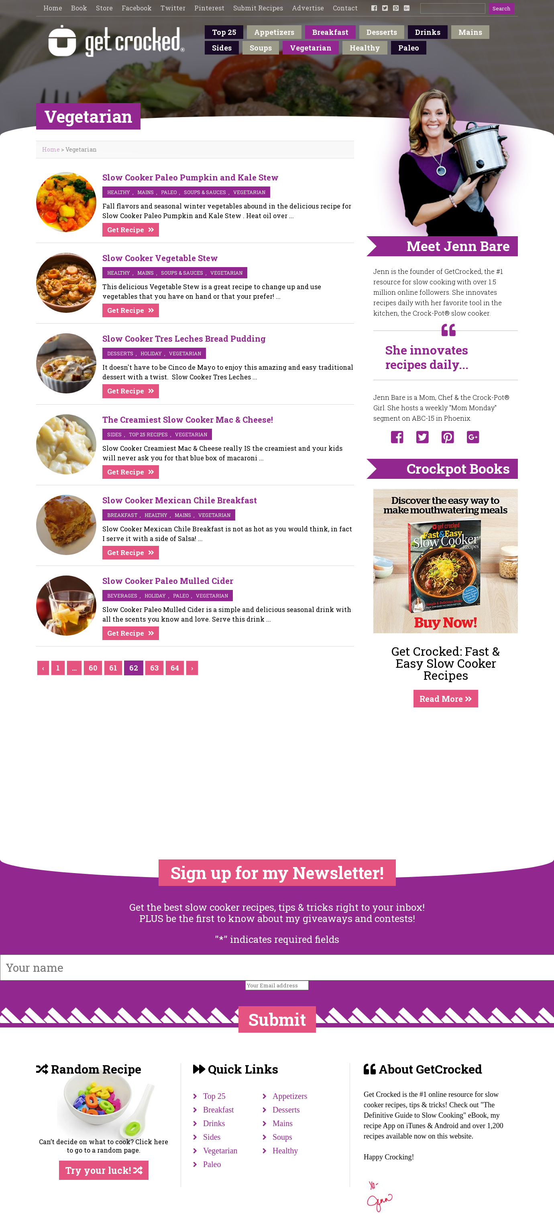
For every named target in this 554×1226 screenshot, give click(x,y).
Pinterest (209, 8)
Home (52, 8)
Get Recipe (125, 229)
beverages (122, 595)
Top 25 (224, 32)
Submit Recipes (258, 8)
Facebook (137, 8)
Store (104, 8)
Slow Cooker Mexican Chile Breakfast (179, 500)
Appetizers (274, 32)
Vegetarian (311, 48)
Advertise (308, 8)
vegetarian (249, 192)
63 (154, 668)
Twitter (173, 8)
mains (145, 192)
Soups (261, 48)
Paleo (408, 48)
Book (79, 8)
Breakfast (330, 32)
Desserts (382, 32)
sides (114, 434)
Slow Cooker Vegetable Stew (160, 258)
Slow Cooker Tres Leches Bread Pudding (184, 338)
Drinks (427, 32)
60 (93, 668)
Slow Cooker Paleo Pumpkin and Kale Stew (190, 177)
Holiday (151, 353)
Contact (345, 8)
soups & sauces (205, 192)
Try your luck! (104, 1170)
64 (175, 668)
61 (113, 668)
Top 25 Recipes (148, 434)
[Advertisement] (445, 767)
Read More (446, 698)
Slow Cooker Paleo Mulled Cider (167, 581)
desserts (120, 353)
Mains (470, 32)
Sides (222, 48)
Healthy (365, 48)
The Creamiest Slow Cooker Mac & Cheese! (187, 419)
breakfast (122, 515)
